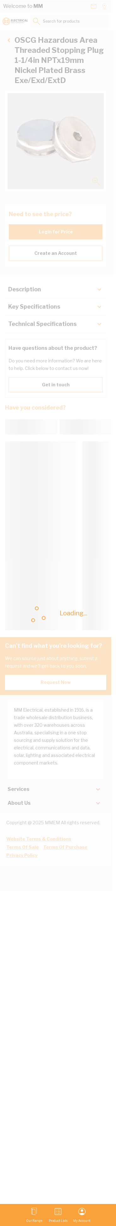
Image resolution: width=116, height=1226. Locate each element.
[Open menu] (34, 1215)
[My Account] (82, 1215)
